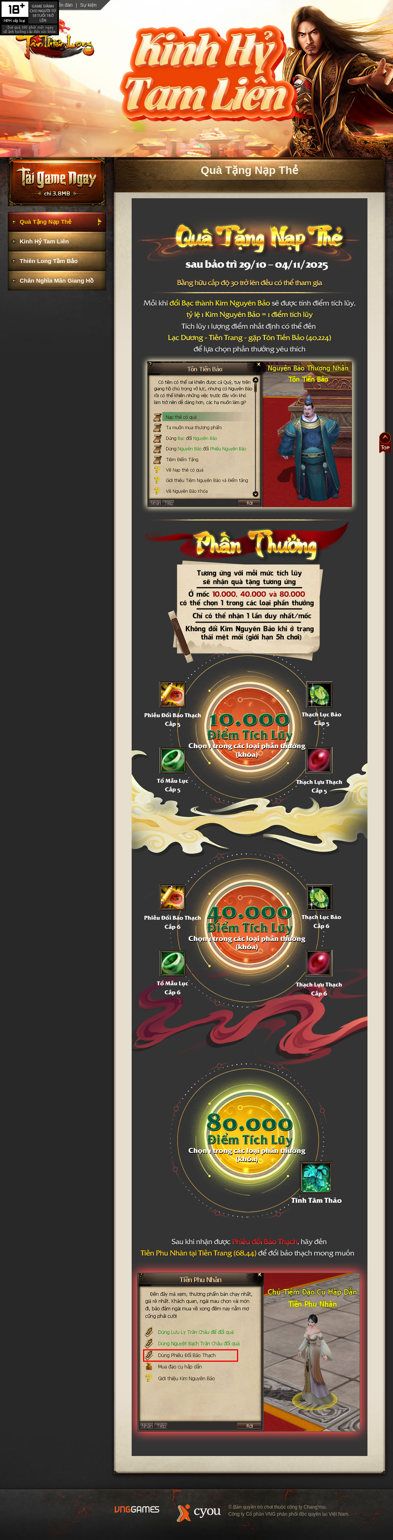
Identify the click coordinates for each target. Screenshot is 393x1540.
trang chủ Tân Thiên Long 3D (55, 38)
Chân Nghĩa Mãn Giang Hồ (57, 280)
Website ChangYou (198, 1512)
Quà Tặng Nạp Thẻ (45, 221)
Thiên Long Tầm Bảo (49, 261)
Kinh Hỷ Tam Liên (44, 241)
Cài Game (57, 184)
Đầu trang (385, 442)
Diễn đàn (62, 5)
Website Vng (137, 1509)
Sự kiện (88, 5)
